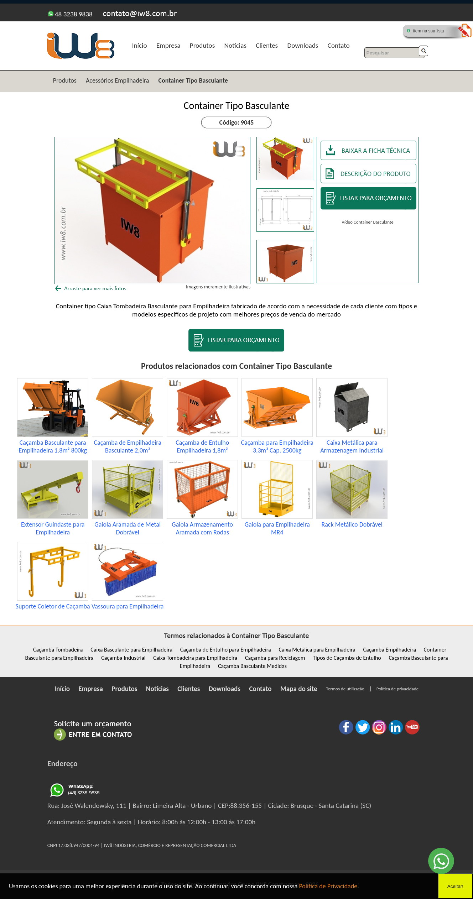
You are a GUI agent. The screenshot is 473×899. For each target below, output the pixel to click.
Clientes (267, 45)
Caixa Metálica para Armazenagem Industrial (352, 446)
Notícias (235, 45)
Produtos (202, 45)
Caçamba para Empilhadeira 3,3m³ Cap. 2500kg (277, 446)
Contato (339, 45)
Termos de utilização (345, 688)
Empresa (168, 45)
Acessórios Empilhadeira (117, 80)
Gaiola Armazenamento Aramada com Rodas (202, 528)
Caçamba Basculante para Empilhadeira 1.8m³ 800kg (53, 446)
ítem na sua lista (428, 30)
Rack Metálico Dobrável (352, 524)
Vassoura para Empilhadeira (127, 606)
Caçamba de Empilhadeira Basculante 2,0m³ (127, 446)
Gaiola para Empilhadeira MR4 (277, 528)
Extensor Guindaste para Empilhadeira (53, 528)
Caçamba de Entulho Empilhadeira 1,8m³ (202, 446)
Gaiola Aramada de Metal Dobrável (127, 528)
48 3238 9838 (70, 14)
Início (139, 45)
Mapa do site (298, 689)
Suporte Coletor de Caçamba (53, 606)
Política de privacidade (397, 688)
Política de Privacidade (328, 886)
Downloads (302, 45)
